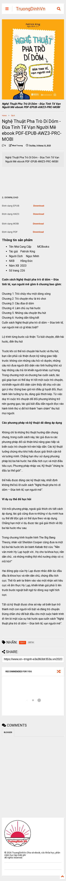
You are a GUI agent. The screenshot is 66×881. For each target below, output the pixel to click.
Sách (13, 116)
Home (4, 116)
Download (38, 205)
